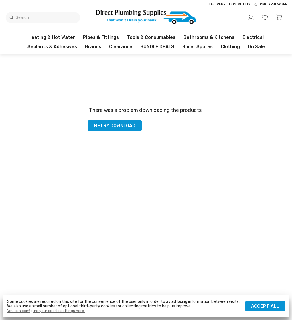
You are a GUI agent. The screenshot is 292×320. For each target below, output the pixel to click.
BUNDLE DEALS (157, 46)
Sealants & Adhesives (52, 46)
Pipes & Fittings (101, 37)
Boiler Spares (197, 46)
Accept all (265, 306)
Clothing (230, 46)
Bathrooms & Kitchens (208, 37)
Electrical (253, 37)
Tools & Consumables (151, 37)
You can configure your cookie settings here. (46, 311)
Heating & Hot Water (51, 37)
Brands (93, 46)
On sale (256, 46)
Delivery (217, 4)
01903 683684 (270, 4)
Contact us (239, 4)
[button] (279, 17)
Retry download (114, 125)
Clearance (120, 46)
